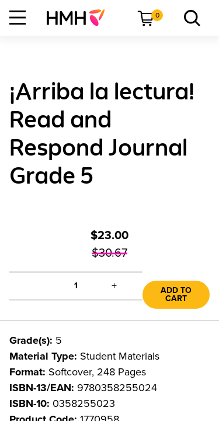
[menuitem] (80, 17)
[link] (80, 17)
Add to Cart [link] (176, 294)
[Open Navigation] (17, 17)
